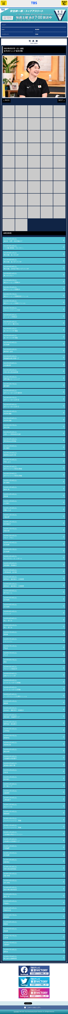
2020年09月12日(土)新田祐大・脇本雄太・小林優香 (14, 585)
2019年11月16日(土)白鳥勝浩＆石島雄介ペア (12, 840)
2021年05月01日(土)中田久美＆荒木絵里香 (11, 371)
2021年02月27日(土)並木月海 (10, 426)
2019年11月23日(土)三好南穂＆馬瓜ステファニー (13, 833)
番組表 (64, 3)
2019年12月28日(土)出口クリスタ (10, 806)
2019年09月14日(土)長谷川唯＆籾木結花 (10, 888)
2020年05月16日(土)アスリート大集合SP (10, 668)
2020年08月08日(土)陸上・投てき (10, 619)
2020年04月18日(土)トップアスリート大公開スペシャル (15, 695)
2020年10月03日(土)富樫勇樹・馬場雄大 (10, 564)
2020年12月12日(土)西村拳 (10, 495)
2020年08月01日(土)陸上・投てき (10, 626)
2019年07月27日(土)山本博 (10, 937)
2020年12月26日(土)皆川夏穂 (10, 481)
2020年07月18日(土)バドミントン (10, 640)
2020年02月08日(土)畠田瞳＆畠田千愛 (10, 764)
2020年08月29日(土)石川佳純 (10, 599)
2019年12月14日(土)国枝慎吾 (10, 812)
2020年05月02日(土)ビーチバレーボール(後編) (12, 681)
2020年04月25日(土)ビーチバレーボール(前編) (12, 688)
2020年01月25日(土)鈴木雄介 (10, 778)
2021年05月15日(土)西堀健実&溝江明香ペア (11, 357)
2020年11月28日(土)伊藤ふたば (10, 509)
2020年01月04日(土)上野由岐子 (10, 799)
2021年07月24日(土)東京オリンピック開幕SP (12, 288)
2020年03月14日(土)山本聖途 (10, 730)
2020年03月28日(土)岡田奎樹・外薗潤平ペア (12, 716)
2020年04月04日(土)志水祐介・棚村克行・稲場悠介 (14, 709)
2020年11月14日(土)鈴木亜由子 (10, 523)
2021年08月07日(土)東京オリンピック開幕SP (12, 281)
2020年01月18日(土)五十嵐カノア (10, 785)
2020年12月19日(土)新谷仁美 (10, 488)
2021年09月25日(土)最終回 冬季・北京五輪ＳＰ (13, 240)
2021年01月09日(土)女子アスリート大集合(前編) (13, 474)
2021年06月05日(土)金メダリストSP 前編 (11, 336)
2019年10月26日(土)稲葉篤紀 (10, 861)
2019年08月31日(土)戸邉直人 (10, 902)
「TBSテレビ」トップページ (34, 2)
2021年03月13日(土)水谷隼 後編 (10, 412)
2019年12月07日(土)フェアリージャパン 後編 (12, 819)
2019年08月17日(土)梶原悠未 (10, 916)
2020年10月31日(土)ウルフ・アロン (10, 537)
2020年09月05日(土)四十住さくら (10, 592)
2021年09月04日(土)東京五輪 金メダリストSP (12, 261)
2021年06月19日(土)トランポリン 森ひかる (11, 323)
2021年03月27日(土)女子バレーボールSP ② (11, 398)
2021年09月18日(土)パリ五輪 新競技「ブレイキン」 (14, 247)
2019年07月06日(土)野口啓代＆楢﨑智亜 (10, 957)
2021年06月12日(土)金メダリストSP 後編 (11, 329)
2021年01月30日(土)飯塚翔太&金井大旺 (10, 454)
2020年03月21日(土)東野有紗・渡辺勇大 (10, 723)
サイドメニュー (4, 3)
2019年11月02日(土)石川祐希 (10, 854)
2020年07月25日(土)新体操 (10, 633)
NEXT (60, 100)
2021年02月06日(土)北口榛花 (10, 447)
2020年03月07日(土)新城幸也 (10, 736)
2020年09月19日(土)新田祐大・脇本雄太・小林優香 (14, 578)
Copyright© (16, 1011)
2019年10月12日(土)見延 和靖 (10, 875)
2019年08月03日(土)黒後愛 (10, 930)
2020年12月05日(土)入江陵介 (10, 502)
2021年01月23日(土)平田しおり (10, 461)
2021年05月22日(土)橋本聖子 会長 (10, 350)
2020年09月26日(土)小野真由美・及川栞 (10, 571)
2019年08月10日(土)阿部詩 (10, 923)
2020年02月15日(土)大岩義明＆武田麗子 (10, 757)
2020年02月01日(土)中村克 (10, 771)
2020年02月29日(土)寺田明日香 (10, 743)
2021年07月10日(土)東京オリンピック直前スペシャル (14, 302)
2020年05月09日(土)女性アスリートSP (10, 674)
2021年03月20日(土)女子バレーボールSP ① (11, 405)
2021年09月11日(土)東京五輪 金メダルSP (11, 254)
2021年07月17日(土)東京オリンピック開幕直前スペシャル (16, 295)
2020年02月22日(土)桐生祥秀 (10, 750)
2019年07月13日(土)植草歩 (10, 950)
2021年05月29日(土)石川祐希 (10, 343)
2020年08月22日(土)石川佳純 (10, 606)
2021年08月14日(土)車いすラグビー (10, 274)
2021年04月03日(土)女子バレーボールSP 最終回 (13, 392)
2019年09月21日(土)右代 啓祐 (10, 881)
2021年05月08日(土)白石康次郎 (10, 364)
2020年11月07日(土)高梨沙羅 (10, 530)
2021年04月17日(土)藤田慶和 (10, 385)
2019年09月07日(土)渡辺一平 (10, 895)
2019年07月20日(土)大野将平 (10, 944)
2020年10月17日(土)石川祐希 (10, 550)
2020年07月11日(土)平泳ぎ (10, 647)
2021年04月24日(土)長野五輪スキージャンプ (12, 378)
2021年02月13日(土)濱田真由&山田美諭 (10, 440)
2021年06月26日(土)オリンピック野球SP (10, 316)
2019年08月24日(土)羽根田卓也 (10, 909)
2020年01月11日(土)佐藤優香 (10, 792)
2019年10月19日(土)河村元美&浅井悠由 (10, 868)
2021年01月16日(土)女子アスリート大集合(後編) (13, 468)
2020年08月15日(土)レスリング (10, 612)
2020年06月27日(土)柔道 (10, 661)
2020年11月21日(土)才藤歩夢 (10, 516)
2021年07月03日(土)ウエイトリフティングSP (12, 309)
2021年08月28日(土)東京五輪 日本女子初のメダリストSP (16, 267)
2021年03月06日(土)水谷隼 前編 (10, 419)
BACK (6, 100)
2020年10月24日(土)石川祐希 (10, 543)
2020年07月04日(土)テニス (10, 654)
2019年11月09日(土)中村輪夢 (10, 847)
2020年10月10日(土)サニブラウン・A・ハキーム (13, 557)
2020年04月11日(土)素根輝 (10, 702)
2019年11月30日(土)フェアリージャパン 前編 (12, 826)
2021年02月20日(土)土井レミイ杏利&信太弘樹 (12, 433)
